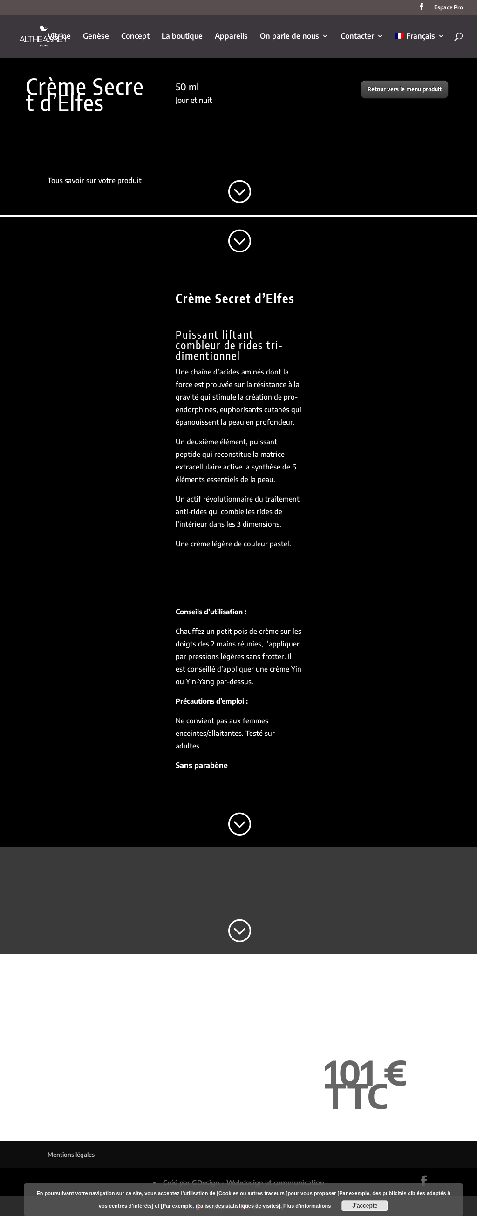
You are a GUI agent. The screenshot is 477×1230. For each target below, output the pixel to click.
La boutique (182, 37)
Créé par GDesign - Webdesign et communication (243, 1182)
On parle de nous (289, 37)
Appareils (231, 37)
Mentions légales (71, 1154)
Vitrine (59, 37)
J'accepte (364, 1206)
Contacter (357, 37)
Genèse (96, 37)
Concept (135, 37)
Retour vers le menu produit (405, 89)
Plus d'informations (307, 1206)
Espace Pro (448, 8)
